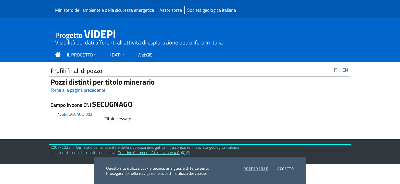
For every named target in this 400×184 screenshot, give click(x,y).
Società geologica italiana (211, 10)
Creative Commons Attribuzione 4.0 (154, 153)
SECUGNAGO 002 (77, 114)
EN (345, 69)
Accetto (285, 168)
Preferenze (256, 168)
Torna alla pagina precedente (78, 90)
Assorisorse (170, 10)
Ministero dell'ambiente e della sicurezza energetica (104, 10)
